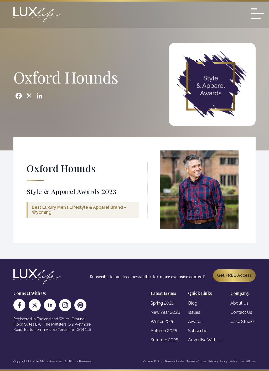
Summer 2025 (164, 339)
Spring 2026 (162, 303)
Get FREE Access (234, 275)
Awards (195, 321)
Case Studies (243, 321)
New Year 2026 (165, 312)
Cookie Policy (152, 361)
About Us (239, 303)
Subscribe (197, 330)
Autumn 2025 (164, 330)
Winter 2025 (162, 321)
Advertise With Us (205, 339)
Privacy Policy (217, 361)
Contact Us (241, 312)
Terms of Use (196, 361)
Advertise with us (243, 361)
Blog (192, 303)
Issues (194, 312)
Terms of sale (174, 361)
